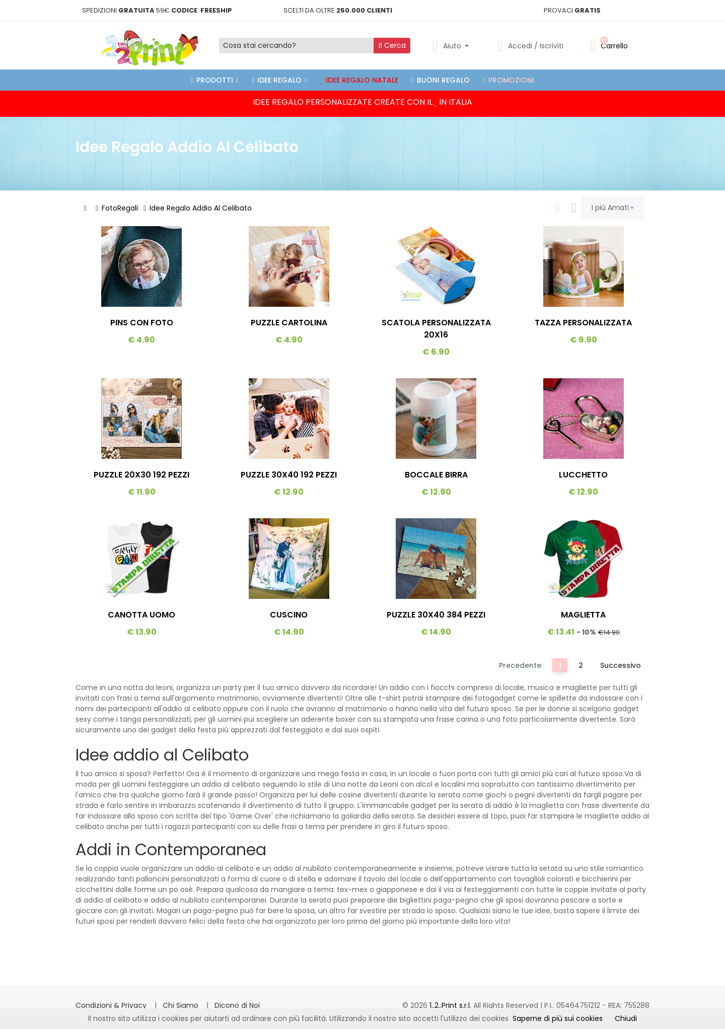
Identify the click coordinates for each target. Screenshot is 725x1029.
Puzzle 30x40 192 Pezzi (289, 475)
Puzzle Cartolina (289, 322)
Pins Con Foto (141, 322)
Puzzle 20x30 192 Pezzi (141, 475)
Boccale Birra (436, 475)
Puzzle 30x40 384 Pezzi (436, 615)
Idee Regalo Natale (359, 80)
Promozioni (508, 80)
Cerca (392, 45)
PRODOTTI (215, 80)
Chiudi (626, 1018)
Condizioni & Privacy (112, 1005)
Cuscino (289, 615)
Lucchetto (583, 475)
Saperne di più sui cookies (558, 1018)
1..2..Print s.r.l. (451, 1005)
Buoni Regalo (440, 80)
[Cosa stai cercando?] (296, 45)
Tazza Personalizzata (583, 322)
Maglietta (583, 615)
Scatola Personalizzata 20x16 (436, 328)
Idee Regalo (279, 80)
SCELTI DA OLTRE (337, 10)
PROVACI (572, 10)
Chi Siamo (181, 1005)
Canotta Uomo (141, 615)
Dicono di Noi (237, 1005)
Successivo (620, 665)
